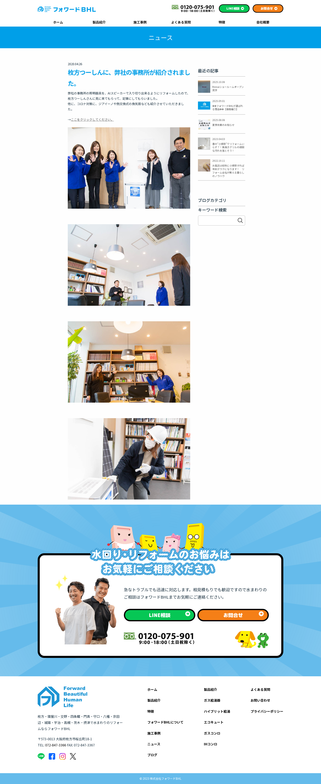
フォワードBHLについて (165, 722)
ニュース (153, 743)
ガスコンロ (212, 733)
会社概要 (262, 22)
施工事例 (140, 22)
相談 (235, 8)
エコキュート (214, 722)
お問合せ (269, 8)
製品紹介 (99, 22)
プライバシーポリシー (267, 711)
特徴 (222, 22)
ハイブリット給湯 (217, 711)
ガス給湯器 (212, 700)
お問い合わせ (260, 700)
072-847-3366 (55, 745)
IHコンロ (210, 743)
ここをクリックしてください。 (92, 119)
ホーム (58, 22)
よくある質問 (181, 22)
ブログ (152, 754)
